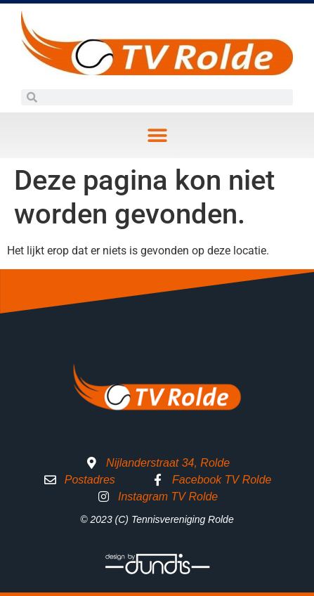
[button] (157, 135)
